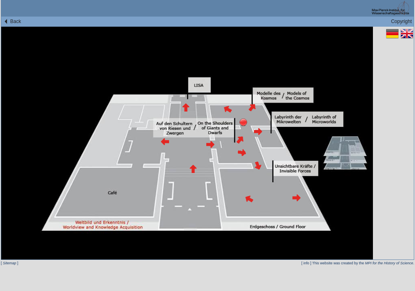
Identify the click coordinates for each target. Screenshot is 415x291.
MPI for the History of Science (389, 263)
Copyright (401, 21)
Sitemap (9, 263)
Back (12, 21)
